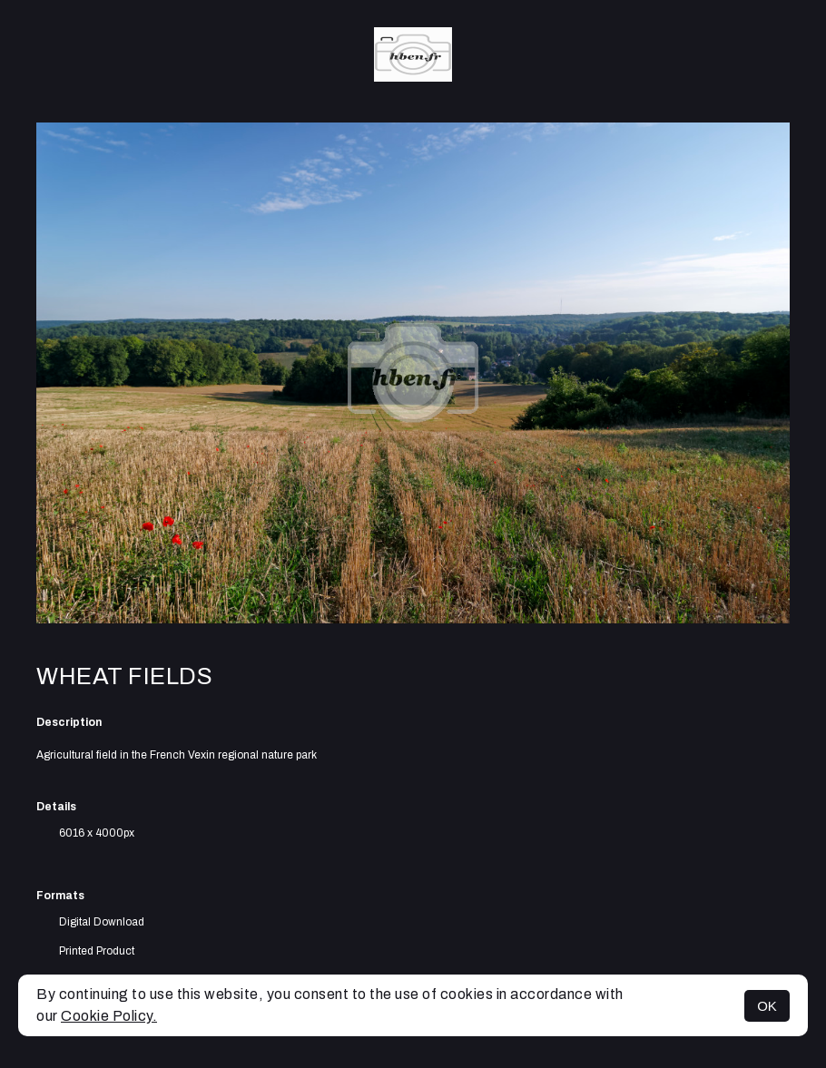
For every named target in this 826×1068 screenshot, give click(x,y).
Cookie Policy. (109, 1016)
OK (767, 1006)
